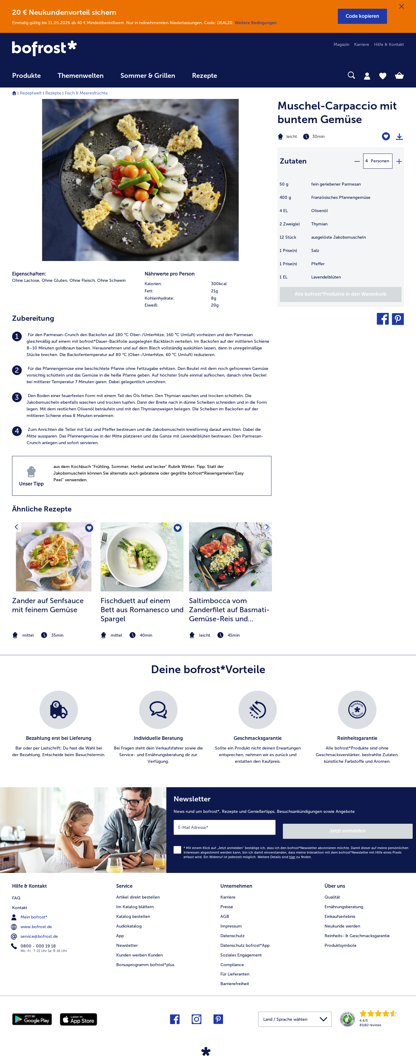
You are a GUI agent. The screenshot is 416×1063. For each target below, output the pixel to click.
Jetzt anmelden (387, 827)
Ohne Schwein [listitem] (111, 280)
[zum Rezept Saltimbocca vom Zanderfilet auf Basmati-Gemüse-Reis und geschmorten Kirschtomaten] (230, 556)
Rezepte (53, 93)
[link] (71, 48)
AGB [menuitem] (224, 910)
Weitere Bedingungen (256, 22)
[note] (53, 635)
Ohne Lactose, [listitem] (26, 280)
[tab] (367, 76)
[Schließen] (401, 6)
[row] (208, 284)
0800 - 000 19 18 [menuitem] (34, 940)
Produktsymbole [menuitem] (341, 939)
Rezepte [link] (204, 75)
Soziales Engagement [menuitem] (241, 949)
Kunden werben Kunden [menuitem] (139, 949)
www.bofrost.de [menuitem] (32, 920)
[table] (340, 234)
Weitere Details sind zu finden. (285, 853)
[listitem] (141, 345)
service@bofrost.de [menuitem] (35, 930)
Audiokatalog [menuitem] (129, 920)
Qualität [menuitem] (332, 891)
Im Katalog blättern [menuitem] (135, 901)
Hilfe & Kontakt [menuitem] (389, 44)
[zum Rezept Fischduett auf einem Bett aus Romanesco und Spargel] (142, 556)
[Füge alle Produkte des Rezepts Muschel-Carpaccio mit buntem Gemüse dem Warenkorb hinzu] (341, 294)
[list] (208, 728)
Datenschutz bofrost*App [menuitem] (245, 939)
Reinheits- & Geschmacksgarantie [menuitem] (357, 930)
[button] (362, 16)
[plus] (399, 161)
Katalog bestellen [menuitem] (133, 910)
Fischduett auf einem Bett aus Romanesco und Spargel (142, 609)
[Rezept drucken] (399, 136)
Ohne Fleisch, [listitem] (82, 280)
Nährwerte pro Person (170, 274)
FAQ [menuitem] (16, 891)
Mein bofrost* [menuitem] (29, 911)
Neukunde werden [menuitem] (342, 920)
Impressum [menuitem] (231, 920)
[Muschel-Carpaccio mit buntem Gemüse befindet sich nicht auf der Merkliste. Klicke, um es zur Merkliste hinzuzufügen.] (386, 136)
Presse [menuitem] (226, 901)
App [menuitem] (120, 930)
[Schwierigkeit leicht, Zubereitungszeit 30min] (318, 136)
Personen (380, 161)
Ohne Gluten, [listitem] (55, 280)
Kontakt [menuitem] (19, 901)
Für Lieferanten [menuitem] (234, 968)
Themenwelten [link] (81, 75)
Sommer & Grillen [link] (147, 75)
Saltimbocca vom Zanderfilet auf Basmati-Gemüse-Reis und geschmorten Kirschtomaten (229, 609)
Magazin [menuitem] (341, 44)
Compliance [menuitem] (232, 959)
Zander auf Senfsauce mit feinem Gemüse (48, 605)
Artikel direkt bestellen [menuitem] (138, 891)
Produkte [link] (26, 75)
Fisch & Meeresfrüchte (86, 93)
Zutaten (293, 161)
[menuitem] (26, 79)
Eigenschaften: (29, 274)
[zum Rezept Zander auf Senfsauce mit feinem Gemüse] (53, 556)
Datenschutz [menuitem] (232, 930)
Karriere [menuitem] (361, 44)
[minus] (357, 161)
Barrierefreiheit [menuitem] (234, 978)
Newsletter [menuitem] (127, 939)
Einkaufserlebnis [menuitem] (340, 910)
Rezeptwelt (31, 93)
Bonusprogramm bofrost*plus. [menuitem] (145, 959)
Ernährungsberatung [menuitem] (344, 901)
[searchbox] (238, 75)
